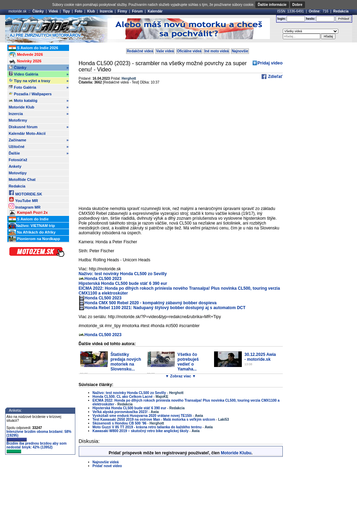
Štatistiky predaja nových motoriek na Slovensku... (126, 361)
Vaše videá (165, 51)
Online (314, 11)
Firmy (122, 11)
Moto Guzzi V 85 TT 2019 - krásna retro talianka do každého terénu (147, 427)
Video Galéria (39, 74)
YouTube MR (23, 199)
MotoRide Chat (22, 179)
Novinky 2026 (25, 61)
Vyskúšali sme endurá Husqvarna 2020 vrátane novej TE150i (143, 416)
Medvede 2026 (26, 55)
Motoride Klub (39, 107)
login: (281, 18)
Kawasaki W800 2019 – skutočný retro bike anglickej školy (141, 431)
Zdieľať (274, 76)
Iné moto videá (216, 51)
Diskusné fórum (39, 127)
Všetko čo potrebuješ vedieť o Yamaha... (188, 361)
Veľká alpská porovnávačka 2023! (120, 412)
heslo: (310, 18)
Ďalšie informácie (272, 5)
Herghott (129, 78)
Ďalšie (39, 153)
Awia (155, 412)
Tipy (66, 11)
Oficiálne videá (189, 51)
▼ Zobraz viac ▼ (180, 376)
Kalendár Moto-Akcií (27, 133)
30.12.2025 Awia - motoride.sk (260, 357)
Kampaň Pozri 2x (28, 213)
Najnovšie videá (106, 462)
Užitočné (39, 146)
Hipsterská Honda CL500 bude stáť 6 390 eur (123, 283)
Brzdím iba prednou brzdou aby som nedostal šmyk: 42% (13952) (37, 447)
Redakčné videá (140, 51)
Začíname (39, 140)
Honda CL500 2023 (103, 278)
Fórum (137, 11)
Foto (78, 11)
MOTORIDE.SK (25, 193)
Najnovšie (240, 51)
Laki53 (223, 419)
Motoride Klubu (236, 453)
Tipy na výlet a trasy (39, 81)
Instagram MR (25, 206)
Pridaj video (270, 62)
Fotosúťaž (18, 160)
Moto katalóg (39, 100)
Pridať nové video (107, 466)
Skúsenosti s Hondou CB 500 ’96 (120, 423)
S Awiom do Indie (29, 219)
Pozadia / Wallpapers (30, 93)
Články (38, 11)
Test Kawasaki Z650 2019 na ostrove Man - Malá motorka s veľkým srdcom (154, 419)
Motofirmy (18, 120)
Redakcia (341, 11)
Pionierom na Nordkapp (34, 239)
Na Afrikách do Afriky (32, 232)
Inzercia (106, 11)
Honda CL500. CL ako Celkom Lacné (123, 397)
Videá (53, 11)
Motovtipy (18, 173)
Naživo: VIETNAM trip (32, 226)
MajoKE (162, 397)
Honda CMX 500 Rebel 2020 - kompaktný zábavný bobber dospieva (151, 302)
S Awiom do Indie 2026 (33, 48)
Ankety (15, 166)
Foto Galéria (39, 87)
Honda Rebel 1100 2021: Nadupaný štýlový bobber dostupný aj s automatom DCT (165, 307)
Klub (91, 11)
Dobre (297, 5)
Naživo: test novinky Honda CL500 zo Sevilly (123, 273)
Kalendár (155, 11)
